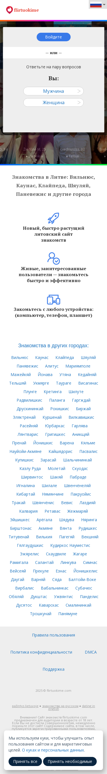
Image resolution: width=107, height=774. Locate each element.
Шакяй (56, 477)
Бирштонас (21, 528)
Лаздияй (88, 502)
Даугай (17, 579)
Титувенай (19, 536)
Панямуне (67, 613)
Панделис (89, 596)
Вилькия (44, 536)
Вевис (67, 502)
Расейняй (29, 425)
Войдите (53, 37)
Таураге (63, 383)
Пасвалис (88, 451)
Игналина (25, 485)
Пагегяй (66, 536)
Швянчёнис (43, 502)
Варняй (38, 579)
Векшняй (89, 536)
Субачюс (83, 588)
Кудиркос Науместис (70, 545)
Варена (67, 442)
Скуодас (80, 468)
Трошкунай (40, 613)
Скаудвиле (56, 554)
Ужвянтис (63, 596)
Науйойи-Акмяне (25, 451)
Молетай (56, 468)
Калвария (28, 511)
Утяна (65, 374)
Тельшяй (17, 383)
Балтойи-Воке (82, 579)
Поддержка (53, 669)
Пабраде (78, 477)
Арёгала (44, 519)
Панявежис (27, 366)
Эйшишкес (20, 519)
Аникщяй (80, 434)
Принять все (25, 761)
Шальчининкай (77, 460)
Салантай (44, 562)
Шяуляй (88, 357)
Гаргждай (81, 400)
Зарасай (48, 460)
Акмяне (46, 528)
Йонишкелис (85, 571)
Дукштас (39, 596)
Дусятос (24, 605)
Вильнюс (19, 357)
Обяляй (16, 596)
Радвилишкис (29, 400)
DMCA (91, 652)
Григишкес (55, 434)
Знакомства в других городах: (53, 345)
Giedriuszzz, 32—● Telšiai (72, 153)
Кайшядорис (60, 451)
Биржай (83, 408)
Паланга (57, 400)
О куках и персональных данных (53, 750)
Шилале (49, 485)
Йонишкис (43, 442)
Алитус (51, 366)
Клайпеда (64, 357)
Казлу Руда (30, 468)
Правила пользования (53, 635)
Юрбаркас (55, 425)
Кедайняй (87, 374)
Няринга (89, 519)
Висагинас (88, 383)
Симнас (90, 562)
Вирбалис (24, 588)
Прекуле (41, 571)
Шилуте (76, 391)
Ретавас (52, 511)
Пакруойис (80, 494)
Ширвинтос (32, 477)
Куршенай (52, 417)
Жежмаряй (77, 511)
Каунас (42, 357)
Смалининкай (78, 605)
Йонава (45, 374)
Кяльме (88, 442)
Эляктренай (24, 417)
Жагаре (80, 554)
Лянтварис (28, 434)
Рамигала (19, 562)
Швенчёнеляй (77, 485)
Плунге (30, 391)
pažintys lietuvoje (25, 706)
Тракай (18, 502)
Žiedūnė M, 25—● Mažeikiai (34, 153)
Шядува (66, 519)
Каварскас (49, 605)
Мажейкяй (21, 374)
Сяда (57, 579)
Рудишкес (87, 528)
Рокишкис (59, 408)
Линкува (68, 562)
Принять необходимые (70, 761)
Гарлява (80, 425)
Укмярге (41, 383)
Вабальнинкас (54, 588)
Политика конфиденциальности (41, 652)
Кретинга (53, 391)
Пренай (19, 442)
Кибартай (25, 494)
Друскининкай (30, 408)
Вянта (66, 528)
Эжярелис (29, 554)
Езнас (61, 571)
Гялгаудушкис (30, 545)
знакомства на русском (60, 706)
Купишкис (24, 460)
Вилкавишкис (81, 417)
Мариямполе (77, 366)
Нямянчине (53, 494)
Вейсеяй (18, 571)
